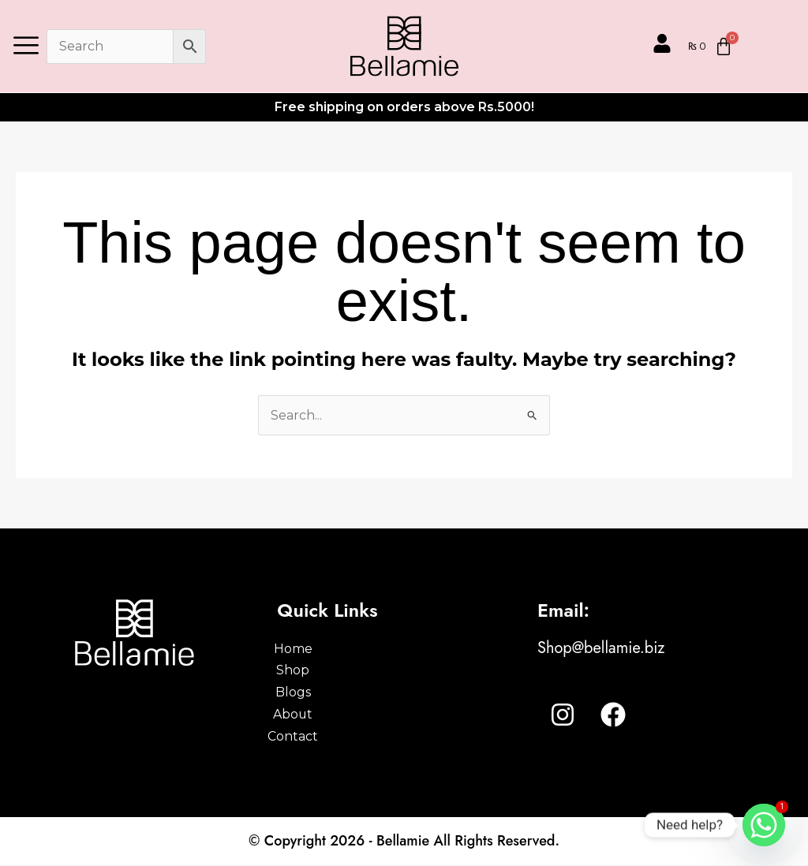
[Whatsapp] (764, 825)
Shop (318, 670)
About (318, 714)
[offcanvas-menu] (26, 46)
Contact (318, 737)
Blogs (318, 692)
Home (318, 648)
